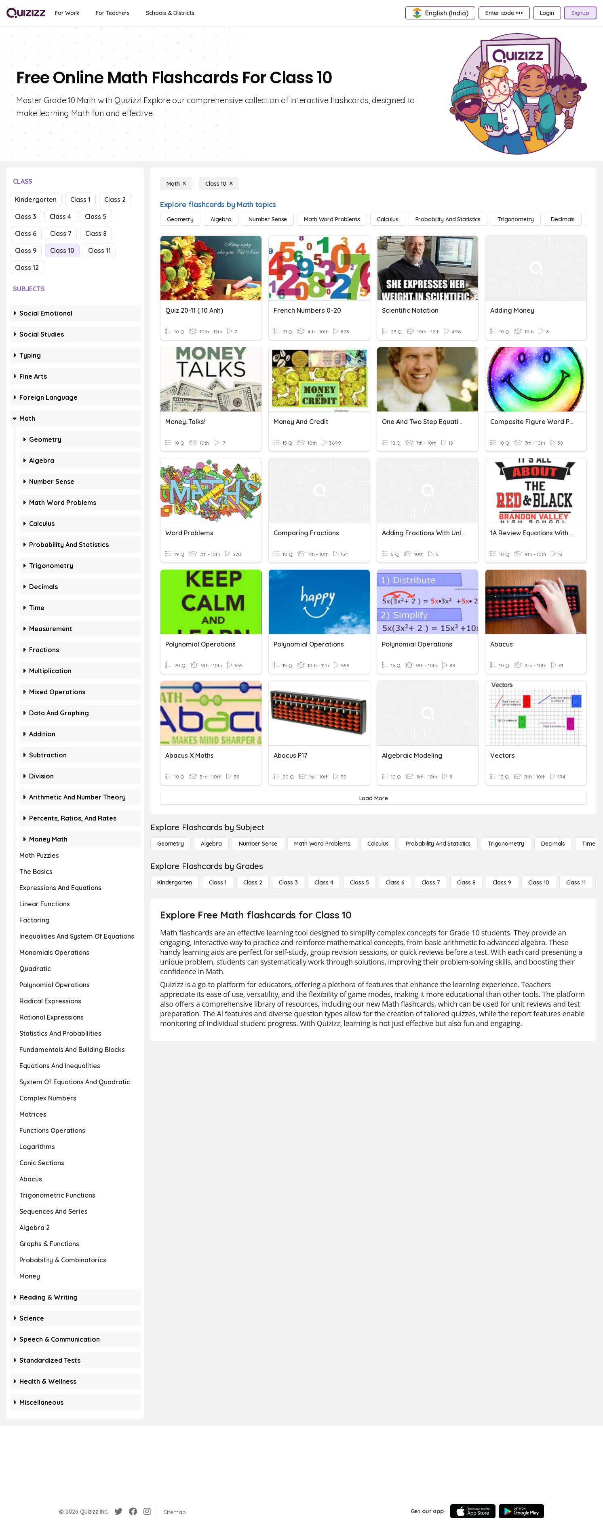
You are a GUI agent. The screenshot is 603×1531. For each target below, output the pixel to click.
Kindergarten (36, 199)
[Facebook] (133, 1511)
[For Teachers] (112, 12)
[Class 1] (217, 882)
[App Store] (472, 1511)
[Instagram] (147, 1511)
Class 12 (27, 267)
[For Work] (67, 12)
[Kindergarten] (174, 882)
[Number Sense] (268, 219)
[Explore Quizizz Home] (25, 13)
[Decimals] (563, 219)
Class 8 (96, 233)
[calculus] (387, 219)
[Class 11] (575, 882)
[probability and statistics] (448, 219)
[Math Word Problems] (332, 219)
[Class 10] (219, 183)
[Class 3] (288, 882)
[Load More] (373, 798)
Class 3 (25, 216)
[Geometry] (180, 219)
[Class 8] (466, 882)
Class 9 (25, 250)
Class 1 (80, 199)
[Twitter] (118, 1511)
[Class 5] (359, 882)
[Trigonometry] (516, 219)
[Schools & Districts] (169, 12)
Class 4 (60, 216)
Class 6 (25, 233)
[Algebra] (221, 219)
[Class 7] (431, 882)
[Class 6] (395, 882)
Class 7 (61, 233)
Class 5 (96, 216)
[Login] (547, 12)
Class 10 (62, 250)
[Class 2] (252, 882)
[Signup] (580, 12)
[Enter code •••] (504, 12)
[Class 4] (324, 882)
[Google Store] (521, 1511)
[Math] (176, 183)
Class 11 (99, 250)
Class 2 (115, 199)
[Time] (588, 843)
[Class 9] (502, 882)
